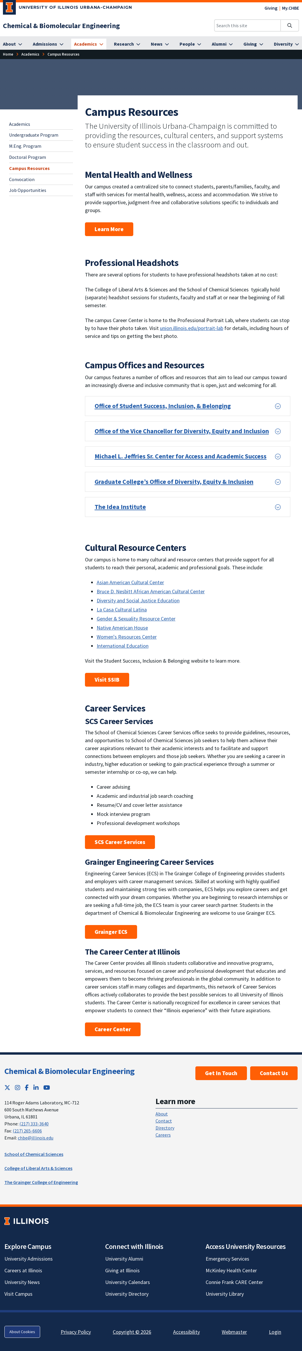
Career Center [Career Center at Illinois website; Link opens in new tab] (113, 1029)
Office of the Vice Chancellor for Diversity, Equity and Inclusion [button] (182, 431)
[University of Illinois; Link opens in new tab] (26, 1221)
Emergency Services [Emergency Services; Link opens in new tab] (227, 1258)
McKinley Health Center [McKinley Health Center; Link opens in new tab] (231, 1270)
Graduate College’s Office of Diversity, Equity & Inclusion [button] (174, 482)
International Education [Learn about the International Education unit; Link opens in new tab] (123, 645)
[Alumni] (222, 44)
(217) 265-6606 (27, 1131)
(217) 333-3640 (34, 1124)
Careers (163, 1135)
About (162, 1114)
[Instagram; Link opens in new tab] (17, 1087)
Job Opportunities (27, 190)
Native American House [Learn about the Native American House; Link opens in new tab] (122, 627)
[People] (190, 44)
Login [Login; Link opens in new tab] (275, 1331)
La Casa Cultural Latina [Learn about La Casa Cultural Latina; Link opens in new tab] (122, 609)
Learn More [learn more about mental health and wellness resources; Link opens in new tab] (109, 229)
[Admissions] (48, 44)
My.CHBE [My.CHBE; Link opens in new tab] (290, 8)
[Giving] (253, 44)
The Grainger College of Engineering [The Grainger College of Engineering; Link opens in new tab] (41, 1182)
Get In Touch (221, 1073)
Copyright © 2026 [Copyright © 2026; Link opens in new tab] (132, 1331)
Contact (164, 1121)
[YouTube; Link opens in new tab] (46, 1087)
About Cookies (22, 1331)
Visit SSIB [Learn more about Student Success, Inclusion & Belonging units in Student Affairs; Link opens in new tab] (107, 679)
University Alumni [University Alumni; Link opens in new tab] (124, 1258)
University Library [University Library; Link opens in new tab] (225, 1293)
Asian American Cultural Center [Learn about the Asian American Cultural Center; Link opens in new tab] (130, 582)
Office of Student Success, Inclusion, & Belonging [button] (163, 406)
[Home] (8, 54)
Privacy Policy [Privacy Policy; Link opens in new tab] (76, 1331)
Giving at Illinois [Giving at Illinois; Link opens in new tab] (122, 1270)
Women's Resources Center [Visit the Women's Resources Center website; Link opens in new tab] (127, 636)
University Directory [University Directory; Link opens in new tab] (127, 1293)
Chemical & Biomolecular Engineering (69, 1071)
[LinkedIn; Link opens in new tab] (36, 1087)
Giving (271, 8)
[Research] (127, 44)
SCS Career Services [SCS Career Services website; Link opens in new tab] (120, 841)
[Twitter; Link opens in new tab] (7, 1087)
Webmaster (234, 1331)
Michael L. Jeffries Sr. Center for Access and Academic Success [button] (181, 456)
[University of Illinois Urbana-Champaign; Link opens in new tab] (67, 8)
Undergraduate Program (33, 135)
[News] (160, 44)
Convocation (22, 179)
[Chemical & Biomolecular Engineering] (61, 25)
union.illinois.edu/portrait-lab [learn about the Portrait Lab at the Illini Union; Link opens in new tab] (191, 328)
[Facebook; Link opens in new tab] (27, 1087)
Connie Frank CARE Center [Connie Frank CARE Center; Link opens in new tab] (234, 1282)
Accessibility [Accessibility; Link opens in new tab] (186, 1331)
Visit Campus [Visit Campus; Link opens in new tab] (18, 1293)
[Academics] (88, 44)
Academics (19, 124)
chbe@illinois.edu (35, 1138)
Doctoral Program (27, 157)
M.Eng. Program (25, 146)
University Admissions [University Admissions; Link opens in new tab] (28, 1258)
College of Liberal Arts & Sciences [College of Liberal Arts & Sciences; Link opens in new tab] (38, 1168)
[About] (12, 44)
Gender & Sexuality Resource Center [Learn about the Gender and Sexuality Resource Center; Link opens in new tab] (136, 618)
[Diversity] (286, 44)
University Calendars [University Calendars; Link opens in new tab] (127, 1282)
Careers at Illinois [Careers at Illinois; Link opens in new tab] (23, 1270)
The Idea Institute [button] (120, 507)
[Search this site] (247, 25)
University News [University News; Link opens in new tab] (22, 1282)
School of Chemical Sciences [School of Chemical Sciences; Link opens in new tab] (33, 1154)
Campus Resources (29, 168)
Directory (165, 1128)
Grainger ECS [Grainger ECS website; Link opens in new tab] (111, 931)
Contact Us (274, 1073)
